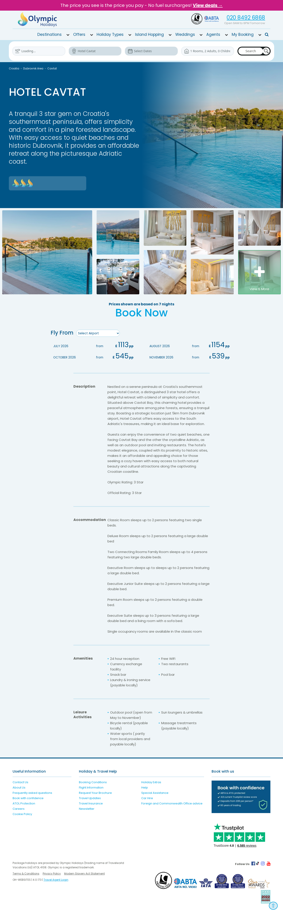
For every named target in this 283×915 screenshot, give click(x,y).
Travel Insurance (91, 803)
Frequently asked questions (32, 793)
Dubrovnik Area (33, 68)
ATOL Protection (24, 803)
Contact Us (20, 782)
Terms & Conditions (26, 873)
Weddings (185, 34)
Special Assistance (154, 793)
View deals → (208, 5)
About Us (19, 787)
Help (144, 787)
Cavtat (52, 68)
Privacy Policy (52, 873)
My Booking (243, 34)
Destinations (49, 34)
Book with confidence (28, 798)
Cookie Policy (22, 814)
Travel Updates (90, 798)
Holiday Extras (151, 782)
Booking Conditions (93, 782)
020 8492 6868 (246, 17)
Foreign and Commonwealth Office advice (172, 803)
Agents (213, 34)
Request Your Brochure (95, 793)
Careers (19, 808)
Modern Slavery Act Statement (84, 873)
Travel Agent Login (56, 879)
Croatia (14, 68)
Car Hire (147, 798)
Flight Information (91, 787)
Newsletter (86, 808)
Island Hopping (149, 34)
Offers (79, 34)
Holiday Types (110, 34)
